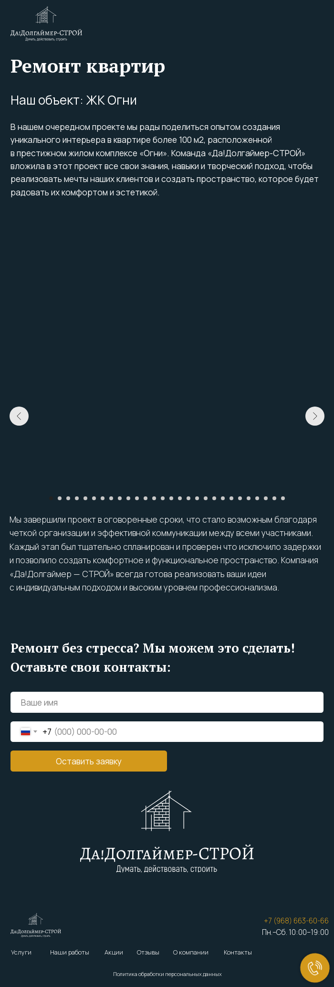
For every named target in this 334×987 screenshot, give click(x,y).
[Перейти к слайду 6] (94, 498)
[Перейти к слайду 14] (163, 498)
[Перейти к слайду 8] (111, 498)
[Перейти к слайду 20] (214, 498)
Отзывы (148, 952)
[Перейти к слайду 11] (137, 498)
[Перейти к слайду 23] (240, 498)
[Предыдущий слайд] (19, 416)
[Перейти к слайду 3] (68, 498)
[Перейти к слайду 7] (102, 498)
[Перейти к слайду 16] (180, 498)
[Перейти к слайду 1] (51, 498)
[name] (167, 702)
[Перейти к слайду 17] (188, 498)
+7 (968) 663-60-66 (296, 921)
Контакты (238, 952)
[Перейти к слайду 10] (128, 498)
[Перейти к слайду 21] (223, 498)
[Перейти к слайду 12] (145, 498)
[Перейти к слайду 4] (77, 498)
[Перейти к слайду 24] (248, 498)
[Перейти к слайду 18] (197, 498)
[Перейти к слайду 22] (231, 498)
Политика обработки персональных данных (167, 973)
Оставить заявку (89, 761)
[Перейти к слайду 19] (206, 498)
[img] (46, 23)
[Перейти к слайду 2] (60, 498)
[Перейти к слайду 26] (266, 498)
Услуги (21, 952)
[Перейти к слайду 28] (283, 498)
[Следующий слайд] (314, 416)
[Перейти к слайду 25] (257, 498)
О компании (191, 952)
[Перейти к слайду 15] (171, 498)
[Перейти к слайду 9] (120, 498)
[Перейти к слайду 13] (154, 498)
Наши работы (69, 952)
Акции (113, 952)
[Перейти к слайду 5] (85, 498)
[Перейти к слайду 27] (274, 498)
